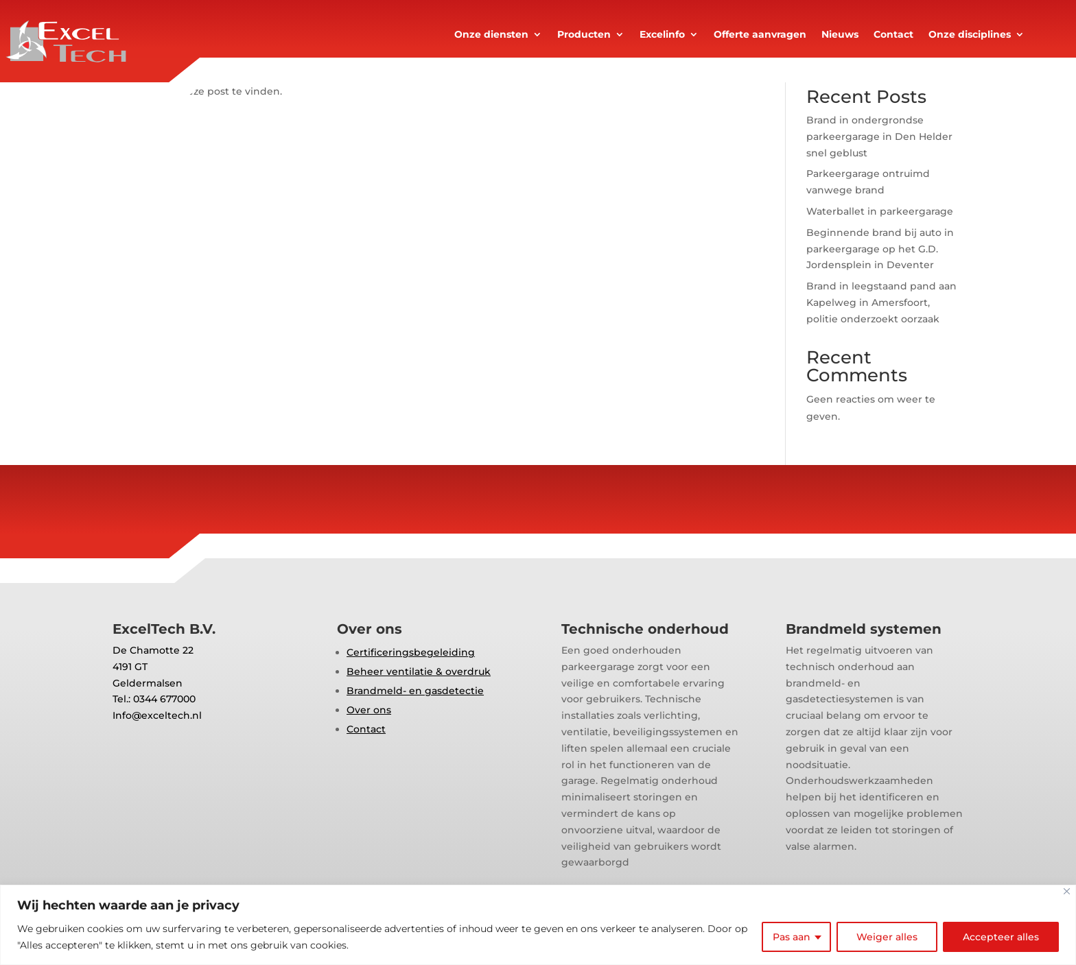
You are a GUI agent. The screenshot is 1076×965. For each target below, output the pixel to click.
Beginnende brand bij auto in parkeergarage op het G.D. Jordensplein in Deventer (880, 249)
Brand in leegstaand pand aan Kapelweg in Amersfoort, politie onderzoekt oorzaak (881, 302)
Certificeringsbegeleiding (411, 652)
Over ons (369, 710)
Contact (893, 34)
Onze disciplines (969, 34)
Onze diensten (491, 34)
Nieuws (839, 34)
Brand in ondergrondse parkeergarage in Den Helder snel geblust (879, 136)
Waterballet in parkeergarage (879, 211)
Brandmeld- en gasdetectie (415, 690)
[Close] (1067, 891)
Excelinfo (662, 34)
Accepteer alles (1001, 937)
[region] (538, 925)
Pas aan (791, 937)
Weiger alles (886, 937)
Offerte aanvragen (760, 34)
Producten (584, 34)
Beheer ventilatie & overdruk (419, 671)
